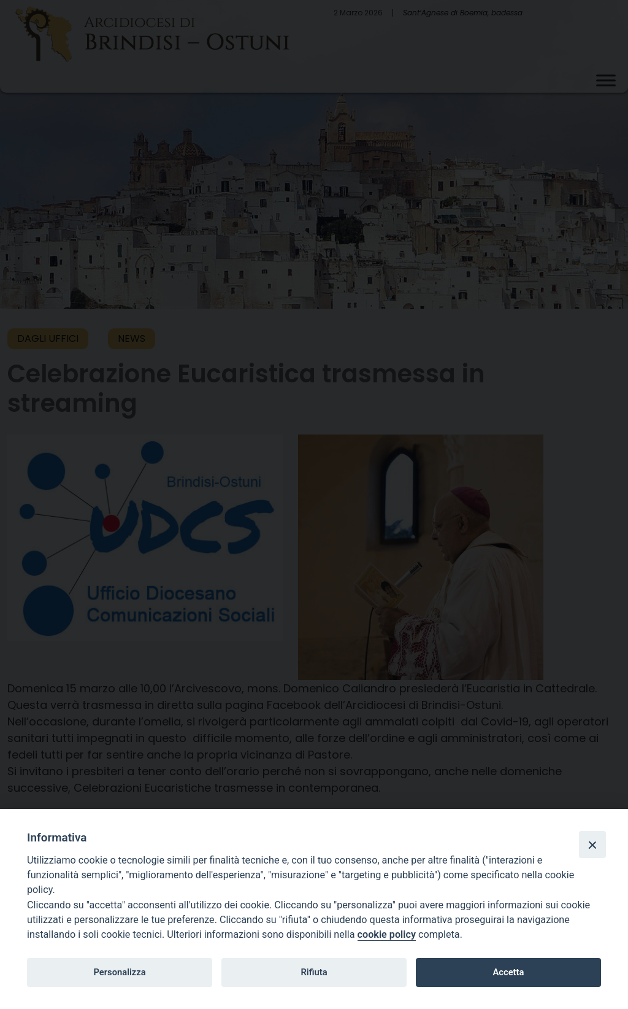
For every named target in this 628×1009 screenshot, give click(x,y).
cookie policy (387, 934)
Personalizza (119, 972)
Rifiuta (314, 972)
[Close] (592, 844)
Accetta (508, 972)
